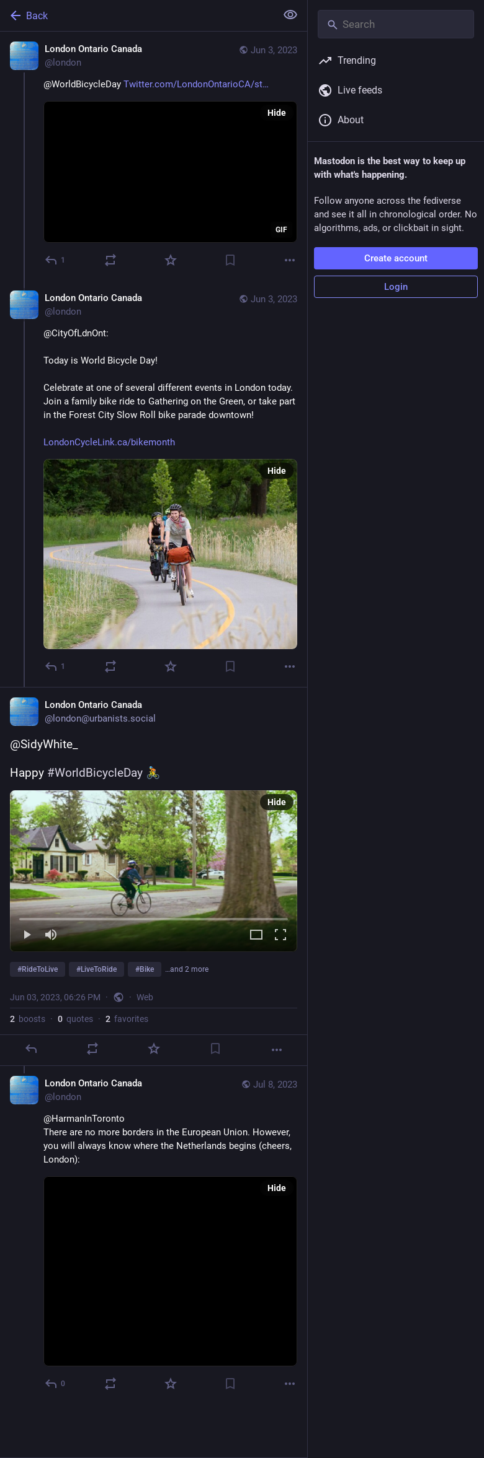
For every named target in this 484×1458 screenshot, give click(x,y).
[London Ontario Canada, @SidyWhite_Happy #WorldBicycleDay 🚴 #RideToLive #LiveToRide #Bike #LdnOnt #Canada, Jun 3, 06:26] (153, 876)
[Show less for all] (290, 15)
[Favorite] (170, 260)
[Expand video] (256, 935)
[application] (170, 172)
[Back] (137, 15)
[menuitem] (153, 870)
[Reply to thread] (55, 666)
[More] (289, 260)
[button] (153, 870)
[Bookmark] (230, 260)
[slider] (153, 916)
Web (145, 997)
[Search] (396, 24)
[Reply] (55, 260)
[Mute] (50, 935)
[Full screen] (280, 935)
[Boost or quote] (110, 260)
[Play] (26, 935)
